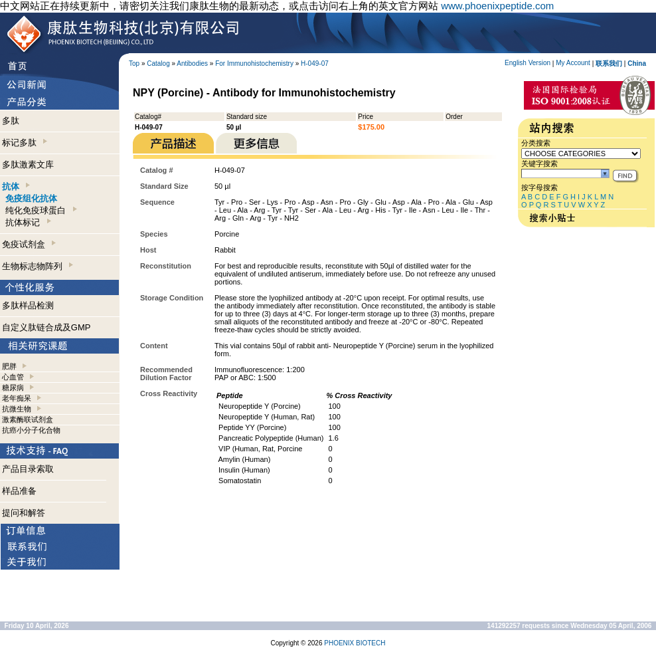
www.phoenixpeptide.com (497, 5)
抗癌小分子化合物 (31, 430)
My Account (573, 62)
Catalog (158, 63)
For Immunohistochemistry (254, 63)
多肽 (10, 121)
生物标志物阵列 (37, 266)
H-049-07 (315, 63)
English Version (527, 62)
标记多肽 (24, 143)
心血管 (13, 377)
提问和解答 (23, 513)
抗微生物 (16, 409)
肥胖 (9, 366)
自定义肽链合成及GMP (46, 327)
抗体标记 (27, 222)
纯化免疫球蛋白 (40, 210)
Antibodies (192, 63)
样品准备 (19, 491)
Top (134, 63)
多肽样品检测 (28, 305)
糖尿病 (13, 387)
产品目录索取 (28, 469)
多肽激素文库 (28, 164)
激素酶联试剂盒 (27, 419)
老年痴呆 (16, 398)
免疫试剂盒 (29, 244)
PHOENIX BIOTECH (354, 643)
